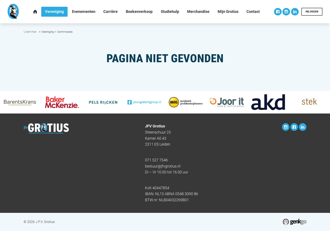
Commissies (65, 31)
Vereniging (47, 31)
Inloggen (312, 11)
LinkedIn (295, 12)
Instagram (286, 12)
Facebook (278, 12)
